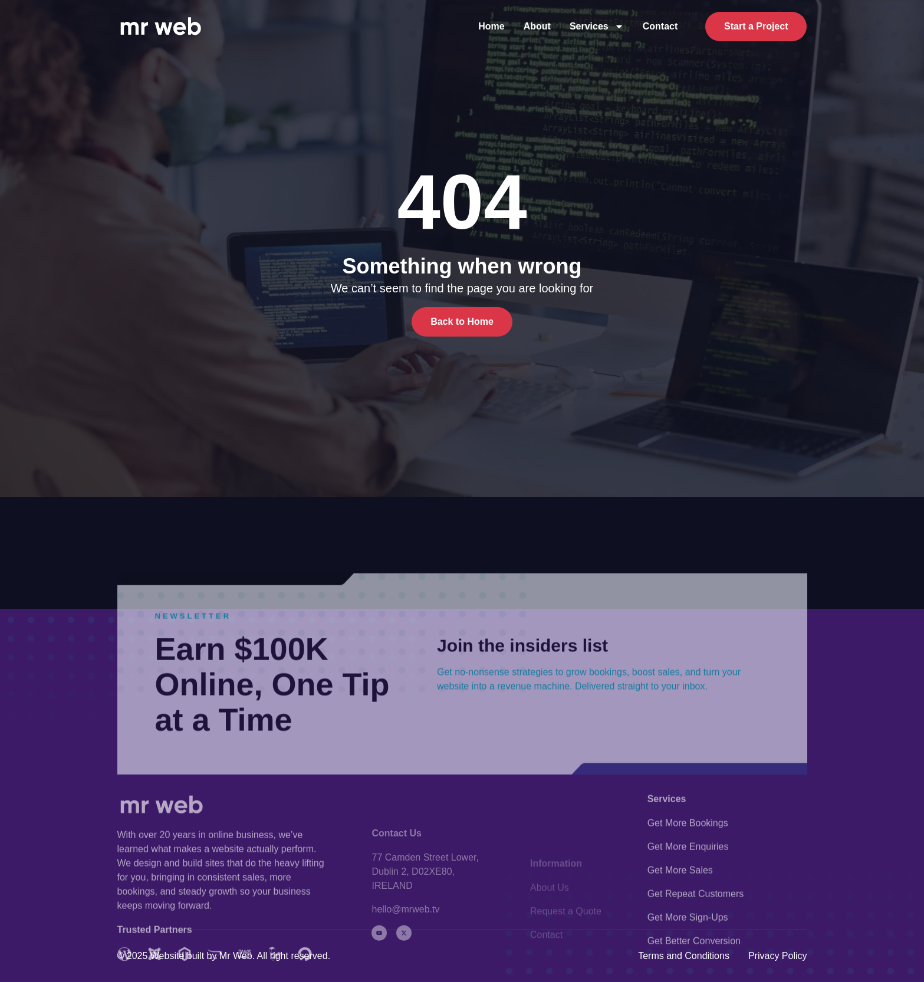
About (537, 26)
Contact (660, 26)
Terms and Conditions (683, 956)
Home (491, 26)
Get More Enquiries (688, 906)
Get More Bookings (687, 883)
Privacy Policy (777, 956)
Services (597, 26)
